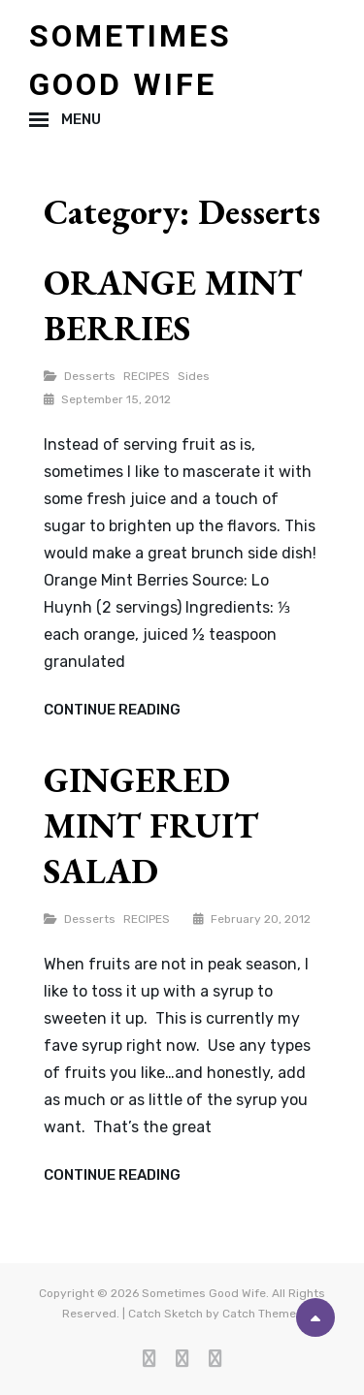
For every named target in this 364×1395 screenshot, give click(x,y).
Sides (194, 376)
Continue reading (112, 710)
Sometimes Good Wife (204, 1293)
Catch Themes (262, 1313)
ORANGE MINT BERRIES (173, 305)
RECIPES (146, 376)
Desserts (90, 376)
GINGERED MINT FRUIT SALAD (151, 825)
